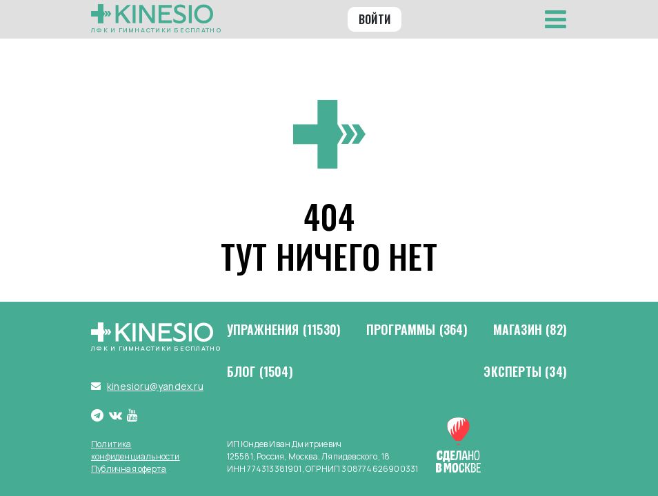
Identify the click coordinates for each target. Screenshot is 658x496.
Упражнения (284, 330)
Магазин (530, 330)
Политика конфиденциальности (135, 450)
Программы (417, 330)
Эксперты (525, 372)
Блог (260, 372)
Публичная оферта (128, 469)
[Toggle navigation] (555, 19)
